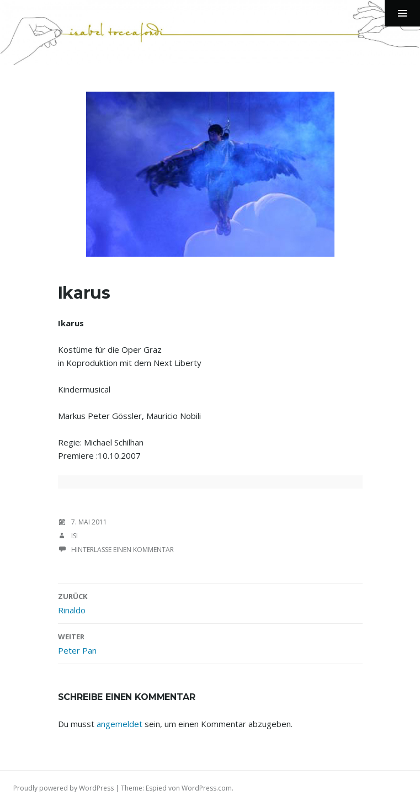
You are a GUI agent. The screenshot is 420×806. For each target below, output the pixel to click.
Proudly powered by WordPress (63, 788)
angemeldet (119, 723)
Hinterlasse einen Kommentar (122, 549)
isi (74, 535)
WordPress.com (207, 788)
